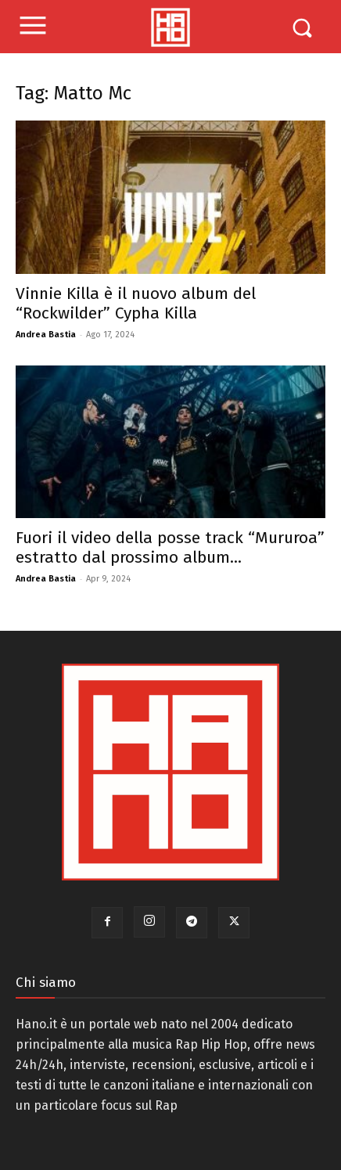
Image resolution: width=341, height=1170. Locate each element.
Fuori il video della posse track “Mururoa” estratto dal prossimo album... (170, 547)
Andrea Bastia (46, 334)
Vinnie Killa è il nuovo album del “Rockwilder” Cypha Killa (136, 303)
